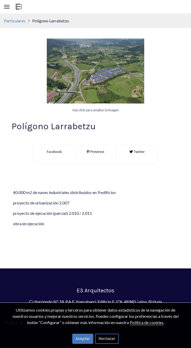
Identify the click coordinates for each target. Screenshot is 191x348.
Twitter (137, 151)
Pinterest (95, 151)
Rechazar (106, 338)
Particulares (14, 20)
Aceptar (83, 338)
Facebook (54, 151)
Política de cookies (146, 322)
